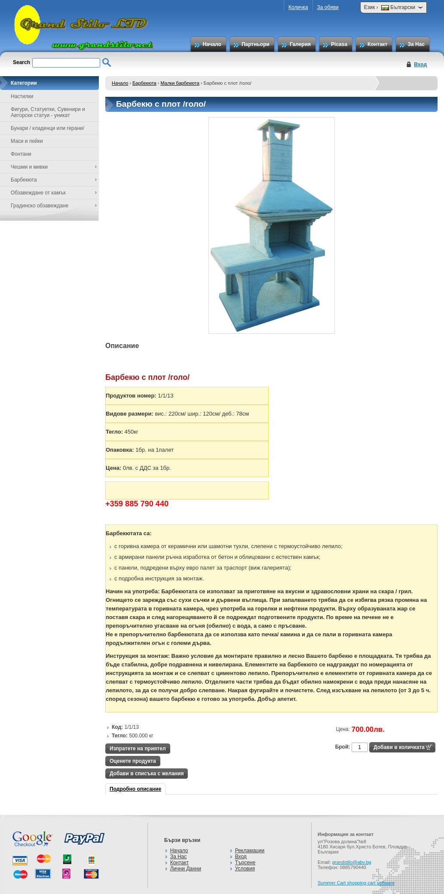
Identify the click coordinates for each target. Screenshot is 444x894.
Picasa (339, 44)
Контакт (377, 44)
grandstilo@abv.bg (351, 862)
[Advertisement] (261, 715)
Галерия (300, 44)
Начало (211, 44)
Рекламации (249, 851)
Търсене (245, 863)
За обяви (328, 7)
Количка (298, 7)
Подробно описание (135, 789)
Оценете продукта (133, 761)
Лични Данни (185, 869)
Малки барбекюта (180, 83)
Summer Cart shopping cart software (356, 882)
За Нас (416, 44)
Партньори (255, 44)
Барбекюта (144, 83)
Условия (245, 869)
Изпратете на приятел (138, 749)
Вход (420, 65)
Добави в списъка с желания (147, 774)
